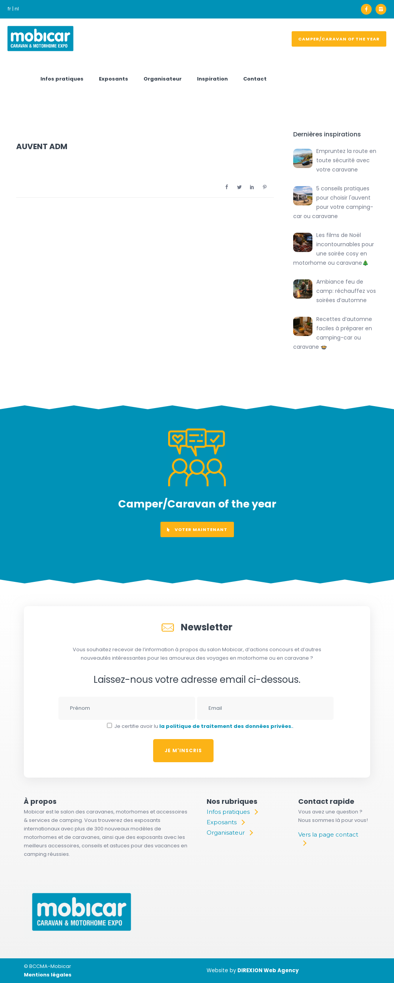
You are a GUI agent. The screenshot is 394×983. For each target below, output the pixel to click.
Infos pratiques (61, 78)
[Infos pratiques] (232, 812)
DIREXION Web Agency (268, 970)
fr (9, 8)
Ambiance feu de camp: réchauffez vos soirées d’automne (346, 291)
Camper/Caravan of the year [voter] (339, 39)
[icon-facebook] (368, 9)
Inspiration (212, 78)
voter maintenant (197, 529)
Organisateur (163, 78)
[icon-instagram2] (381, 9)
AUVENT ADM (41, 146)
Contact (255, 78)
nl (17, 8)
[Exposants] (225, 822)
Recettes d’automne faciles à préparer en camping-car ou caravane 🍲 (332, 333)
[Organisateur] (229, 832)
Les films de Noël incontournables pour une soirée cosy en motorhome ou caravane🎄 (333, 249)
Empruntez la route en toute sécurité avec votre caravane (346, 160)
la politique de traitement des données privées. (226, 726)
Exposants (113, 78)
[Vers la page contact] (330, 838)
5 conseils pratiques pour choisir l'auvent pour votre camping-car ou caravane (333, 202)
